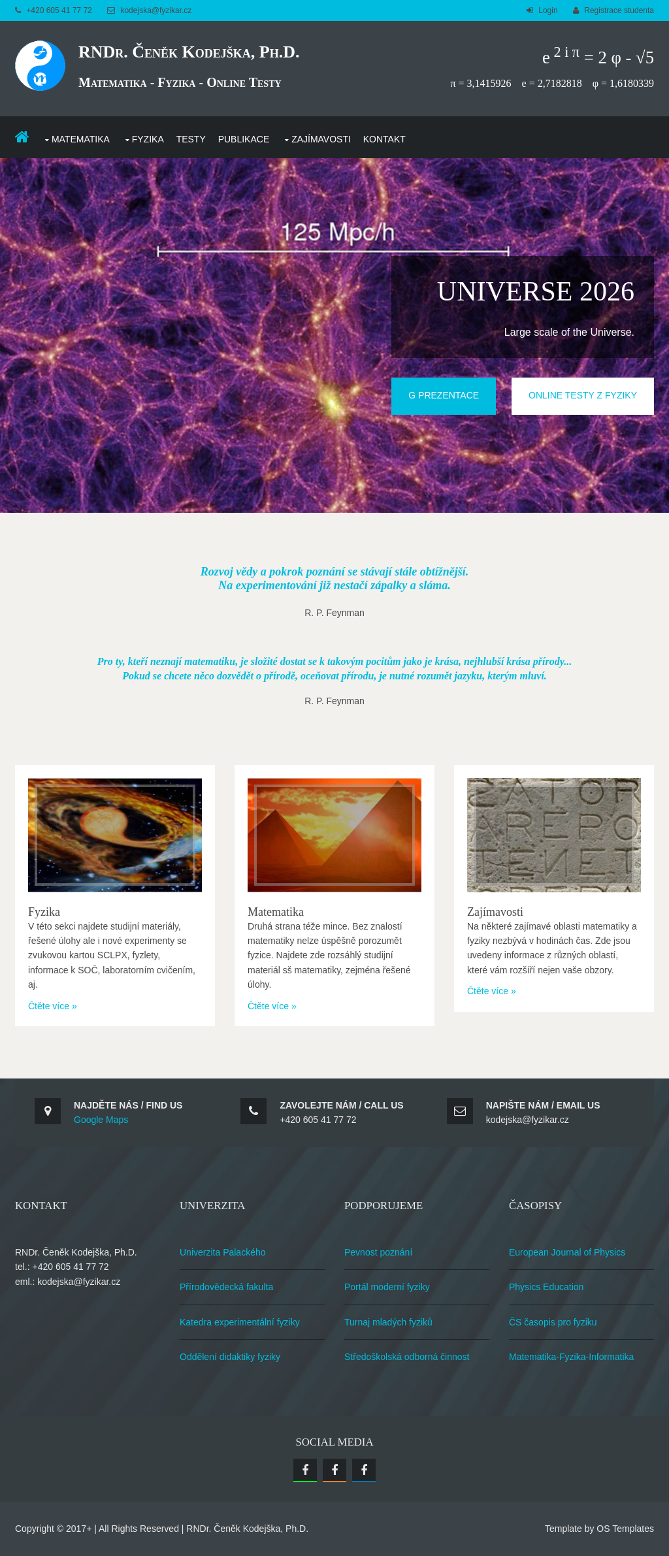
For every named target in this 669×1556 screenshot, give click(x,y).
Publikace (244, 139)
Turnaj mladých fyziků (388, 1322)
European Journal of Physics (567, 1252)
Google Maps (101, 1119)
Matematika (81, 139)
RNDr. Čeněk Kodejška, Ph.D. (189, 51)
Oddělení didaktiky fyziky (230, 1357)
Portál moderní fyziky (387, 1287)
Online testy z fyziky (583, 395)
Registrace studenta (619, 10)
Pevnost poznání (378, 1252)
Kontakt (384, 139)
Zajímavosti (321, 139)
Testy (191, 139)
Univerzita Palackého (223, 1252)
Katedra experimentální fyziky (240, 1322)
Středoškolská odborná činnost (406, 1357)
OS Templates (625, 1528)
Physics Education (546, 1287)
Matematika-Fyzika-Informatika (571, 1357)
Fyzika (148, 139)
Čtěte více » (52, 1006)
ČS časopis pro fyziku (553, 1322)
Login (547, 10)
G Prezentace (443, 395)
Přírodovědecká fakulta (226, 1287)
